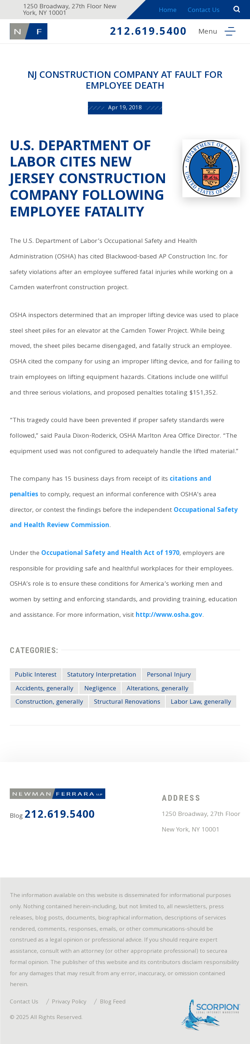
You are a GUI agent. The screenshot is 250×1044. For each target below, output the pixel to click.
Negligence (100, 689)
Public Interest (35, 675)
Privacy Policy (69, 1002)
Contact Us (204, 10)
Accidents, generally (44, 689)
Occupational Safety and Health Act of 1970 (110, 553)
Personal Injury (169, 675)
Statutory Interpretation (101, 675)
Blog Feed (113, 1002)
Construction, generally (49, 702)
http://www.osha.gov (169, 615)
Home (168, 10)
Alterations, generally (157, 689)
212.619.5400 (148, 32)
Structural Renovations (127, 702)
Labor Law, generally (201, 702)
